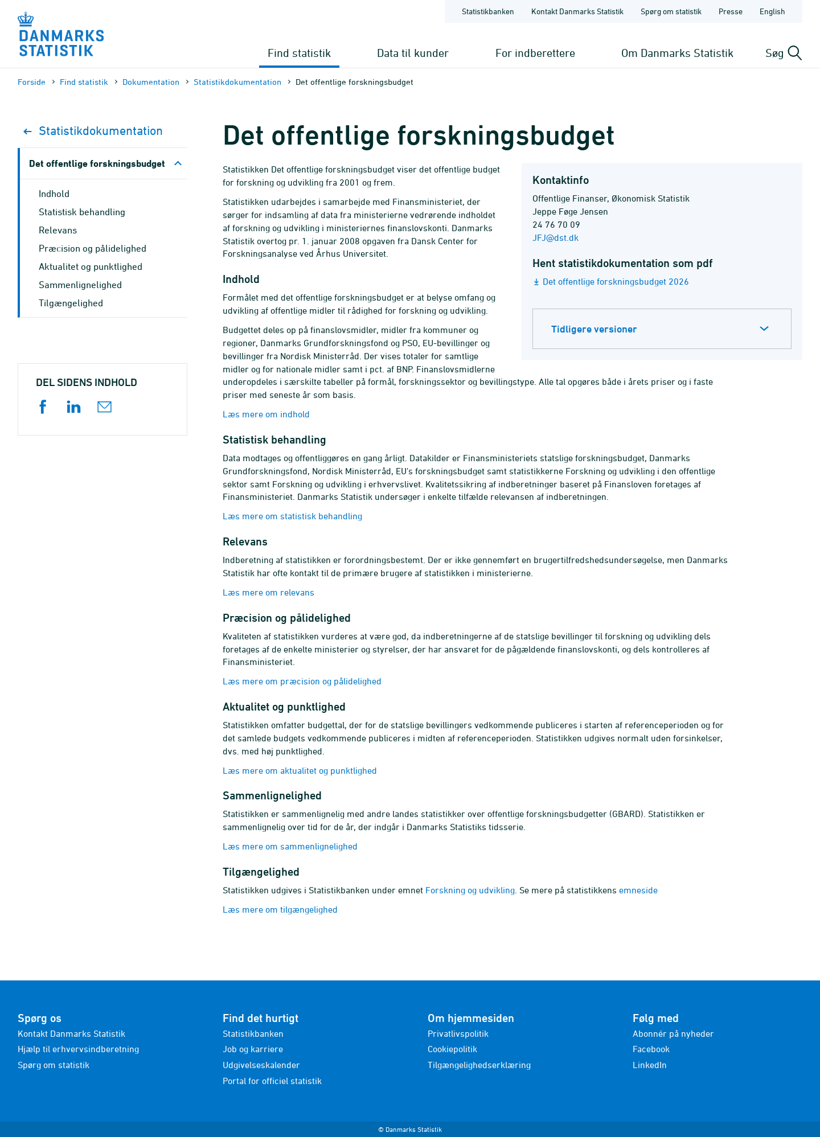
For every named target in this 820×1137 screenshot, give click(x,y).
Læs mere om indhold (266, 414)
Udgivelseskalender (261, 1065)
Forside (32, 82)
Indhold (54, 193)
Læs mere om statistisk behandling (292, 516)
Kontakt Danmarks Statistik (71, 1033)
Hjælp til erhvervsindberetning (78, 1049)
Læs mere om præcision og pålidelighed (302, 681)
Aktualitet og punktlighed (90, 266)
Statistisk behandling (82, 211)
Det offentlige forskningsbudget (97, 163)
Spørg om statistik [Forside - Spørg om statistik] (671, 11)
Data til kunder (413, 52)
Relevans (58, 230)
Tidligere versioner (594, 329)
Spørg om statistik (53, 1065)
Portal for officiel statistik (272, 1081)
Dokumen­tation (150, 82)
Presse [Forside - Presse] (731, 11)
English (772, 11)
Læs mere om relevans (268, 592)
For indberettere (535, 52)
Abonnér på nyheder (673, 1033)
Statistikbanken (488, 11)
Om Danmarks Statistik (677, 52)
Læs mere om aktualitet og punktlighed (300, 770)
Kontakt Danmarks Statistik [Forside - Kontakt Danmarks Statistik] (577, 11)
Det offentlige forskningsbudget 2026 (616, 281)
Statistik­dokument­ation (237, 82)
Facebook (651, 1049)
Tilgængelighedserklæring (479, 1065)
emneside (638, 890)
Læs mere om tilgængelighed (280, 909)
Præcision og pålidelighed (92, 248)
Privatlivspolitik (458, 1033)
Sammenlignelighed (80, 284)
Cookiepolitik (452, 1049)
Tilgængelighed (71, 303)
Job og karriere (253, 1049)
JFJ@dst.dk (555, 237)
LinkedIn (650, 1065)
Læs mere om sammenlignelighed (290, 846)
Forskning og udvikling (470, 890)
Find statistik (299, 52)
